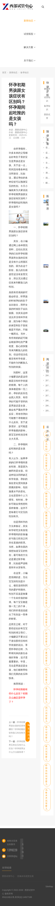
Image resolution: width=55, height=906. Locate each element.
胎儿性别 (46, 445)
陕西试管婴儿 (46, 676)
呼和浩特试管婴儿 (46, 774)
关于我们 (29, 60)
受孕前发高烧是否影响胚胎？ (48, 147)
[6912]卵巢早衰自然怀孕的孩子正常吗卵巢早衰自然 (48, 370)
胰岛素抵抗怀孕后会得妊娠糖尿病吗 (48, 157)
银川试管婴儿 (46, 753)
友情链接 (6, 867)
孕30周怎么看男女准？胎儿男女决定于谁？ (48, 142)
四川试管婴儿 (46, 714)
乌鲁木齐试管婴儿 (46, 799)
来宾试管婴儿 (46, 481)
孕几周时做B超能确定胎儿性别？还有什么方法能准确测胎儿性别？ (48, 168)
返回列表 (29, 731)
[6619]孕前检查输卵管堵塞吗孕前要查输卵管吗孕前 (48, 400)
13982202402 (15, 850)
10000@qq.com (15, 856)
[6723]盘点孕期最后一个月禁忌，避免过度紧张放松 (48, 390)
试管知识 (47, 99)
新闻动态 (29, 20)
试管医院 (29, 34)
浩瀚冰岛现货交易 (25, 876)
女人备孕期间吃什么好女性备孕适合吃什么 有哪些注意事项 (48, 163)
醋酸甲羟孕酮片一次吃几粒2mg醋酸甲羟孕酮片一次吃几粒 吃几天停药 (48, 183)
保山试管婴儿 (46, 462)
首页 (29, 7)
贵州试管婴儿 (46, 695)
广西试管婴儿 (46, 637)
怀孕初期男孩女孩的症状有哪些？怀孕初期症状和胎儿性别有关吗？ (17, 729)
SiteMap (49, 886)
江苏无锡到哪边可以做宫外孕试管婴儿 (48, 137)
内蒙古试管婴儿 (46, 598)
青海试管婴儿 (46, 558)
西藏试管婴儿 (46, 519)
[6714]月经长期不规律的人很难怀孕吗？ (48, 395)
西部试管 (47, 116)
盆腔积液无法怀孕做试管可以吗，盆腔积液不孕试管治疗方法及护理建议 (48, 152)
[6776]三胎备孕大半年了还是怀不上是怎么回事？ (48, 380)
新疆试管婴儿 (46, 539)
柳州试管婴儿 (46, 500)
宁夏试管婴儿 (46, 657)
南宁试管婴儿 (46, 734)
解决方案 (29, 47)
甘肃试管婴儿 (46, 577)
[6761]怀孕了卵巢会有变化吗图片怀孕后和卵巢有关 (48, 385)
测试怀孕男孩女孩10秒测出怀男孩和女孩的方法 (48, 173)
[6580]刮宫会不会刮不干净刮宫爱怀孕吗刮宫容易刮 (48, 410)
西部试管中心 (21, 130)
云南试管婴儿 (46, 618)
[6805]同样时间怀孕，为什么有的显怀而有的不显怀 (48, 375)
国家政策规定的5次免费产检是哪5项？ (48, 178)
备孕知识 (24, 72)
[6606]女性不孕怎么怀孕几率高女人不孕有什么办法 (48, 405)
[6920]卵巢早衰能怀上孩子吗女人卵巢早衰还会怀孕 (48, 365)
